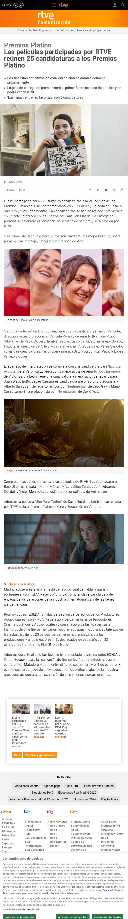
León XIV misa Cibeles (99, 786)
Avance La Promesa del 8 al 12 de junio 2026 (39, 799)
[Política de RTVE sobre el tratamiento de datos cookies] (39, 891)
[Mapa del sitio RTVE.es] (89, 891)
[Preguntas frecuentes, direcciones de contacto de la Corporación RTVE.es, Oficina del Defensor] (99, 890)
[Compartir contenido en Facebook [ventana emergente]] (90, 189)
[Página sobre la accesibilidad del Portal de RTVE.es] (75, 890)
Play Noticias (109, 799)
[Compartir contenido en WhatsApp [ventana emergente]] (114, 189)
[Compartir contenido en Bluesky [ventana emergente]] (106, 189)
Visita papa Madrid (26, 786)
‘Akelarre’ (11, 211)
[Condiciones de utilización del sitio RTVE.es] (5, 891)
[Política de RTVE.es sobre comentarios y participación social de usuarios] (116, 891)
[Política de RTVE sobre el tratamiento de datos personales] (21, 891)
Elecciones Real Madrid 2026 (77, 792)
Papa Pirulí (72, 786)
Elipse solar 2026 (85, 799)
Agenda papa (52, 786)
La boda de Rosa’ (106, 206)
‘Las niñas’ (82, 206)
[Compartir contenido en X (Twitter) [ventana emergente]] (98, 189)
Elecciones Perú (42, 792)
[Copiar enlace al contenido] (122, 189)
